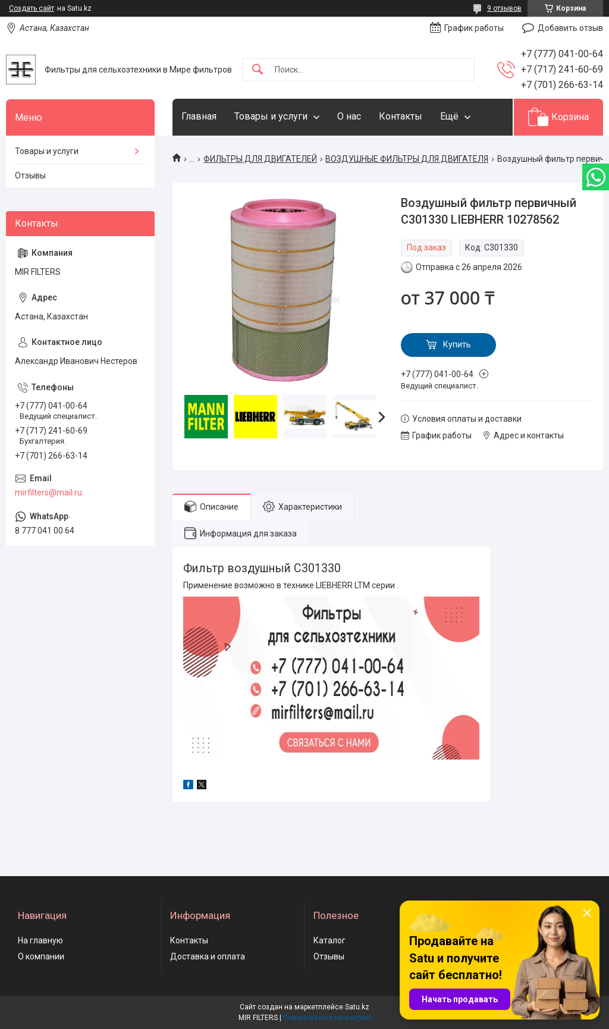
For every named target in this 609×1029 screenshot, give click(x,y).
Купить (457, 344)
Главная (198, 116)
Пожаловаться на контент (327, 1018)
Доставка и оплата (207, 956)
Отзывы (30, 175)
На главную (40, 940)
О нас (349, 116)
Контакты (400, 116)
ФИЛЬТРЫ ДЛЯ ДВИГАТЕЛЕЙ (260, 159)
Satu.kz (357, 1007)
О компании (41, 956)
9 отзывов (504, 8)
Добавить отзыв (570, 28)
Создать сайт (31, 8)
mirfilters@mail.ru (48, 492)
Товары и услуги (270, 116)
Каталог (329, 940)
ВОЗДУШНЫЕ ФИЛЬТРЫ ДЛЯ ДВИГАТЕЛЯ (406, 159)
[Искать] (257, 70)
